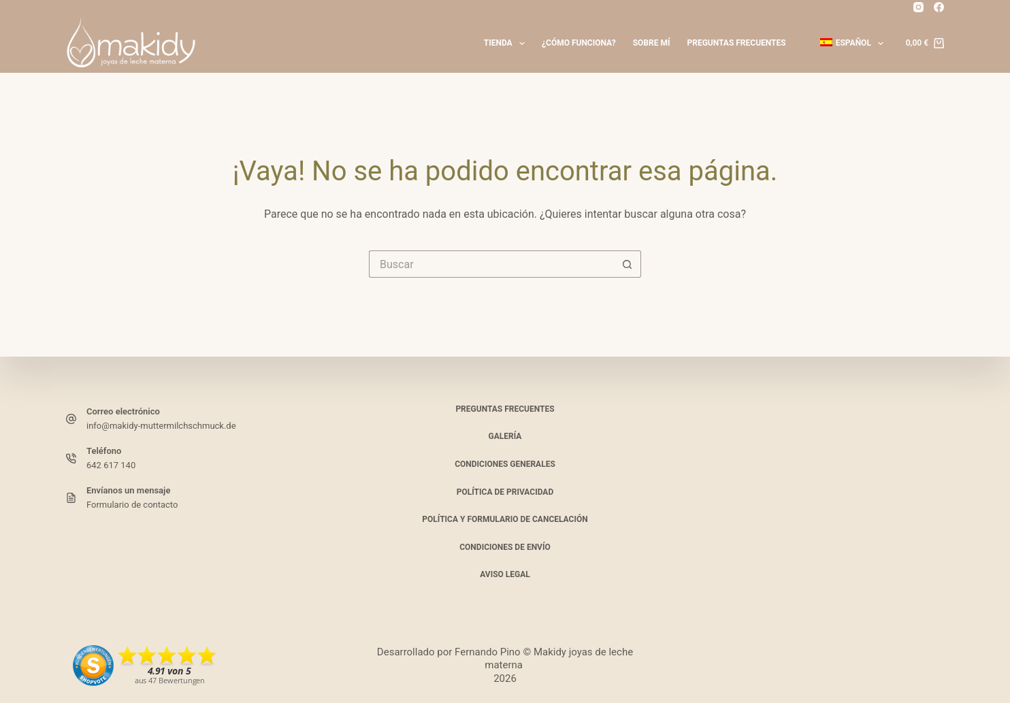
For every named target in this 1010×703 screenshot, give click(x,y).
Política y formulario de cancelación (504, 519)
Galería (505, 436)
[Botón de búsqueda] (627, 264)
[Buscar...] (491, 264)
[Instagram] (918, 7)
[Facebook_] (939, 7)
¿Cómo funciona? (579, 43)
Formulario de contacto (132, 505)
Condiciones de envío (505, 547)
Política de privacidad (505, 492)
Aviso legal (505, 574)
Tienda (507, 43)
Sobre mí (651, 43)
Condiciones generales (505, 464)
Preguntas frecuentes (736, 43)
